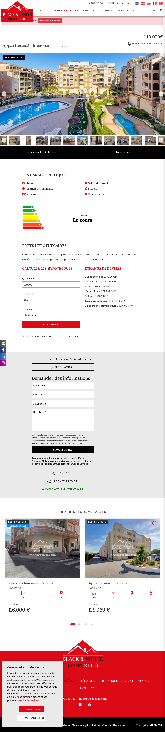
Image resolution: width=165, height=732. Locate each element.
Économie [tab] (123, 152)
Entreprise (42, 10)
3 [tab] (86, 624)
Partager (63, 473)
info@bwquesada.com (118, 3)
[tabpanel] (42, 566)
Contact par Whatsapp (63, 489)
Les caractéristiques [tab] (41, 152)
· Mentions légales (80, 725)
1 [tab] (73, 624)
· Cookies (106, 725)
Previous (4, 94)
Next (161, 94)
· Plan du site (118, 725)
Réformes (82, 10)
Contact (151, 10)
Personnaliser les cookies (31, 717)
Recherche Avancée (49, 20)
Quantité (30, 278)
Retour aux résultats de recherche (72, 359)
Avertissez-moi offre (145, 43)
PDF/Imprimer (62, 481)
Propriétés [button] (62, 10)
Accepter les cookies (31, 708)
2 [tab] (79, 624)
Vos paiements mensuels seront (50, 336)
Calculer (51, 324)
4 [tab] (92, 624)
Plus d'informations (28, 700)
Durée (27, 309)
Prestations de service (111, 10)
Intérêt (29, 294)
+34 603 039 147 (95, 3)
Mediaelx (149, 725)
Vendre (136, 10)
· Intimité (95, 725)
